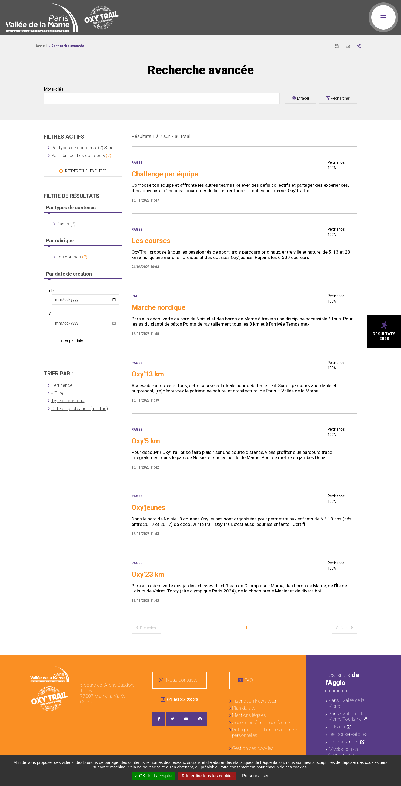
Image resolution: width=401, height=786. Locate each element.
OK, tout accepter (153, 776)
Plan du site (243, 708)
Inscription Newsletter (254, 701)
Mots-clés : (54, 89)
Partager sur (358, 46)
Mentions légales (249, 715)
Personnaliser (255, 776)
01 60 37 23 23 (179, 700)
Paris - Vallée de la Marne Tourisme (346, 716)
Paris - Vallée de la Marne (346, 703)
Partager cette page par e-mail (347, 46)
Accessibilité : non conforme (261, 722)
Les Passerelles (343, 741)
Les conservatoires (347, 734)
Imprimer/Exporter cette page (336, 46)
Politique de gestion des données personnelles (265, 732)
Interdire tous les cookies (207, 776)
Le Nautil (337, 726)
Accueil (41, 46)
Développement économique (344, 752)
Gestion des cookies (252, 748)
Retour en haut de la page (393, 663)
